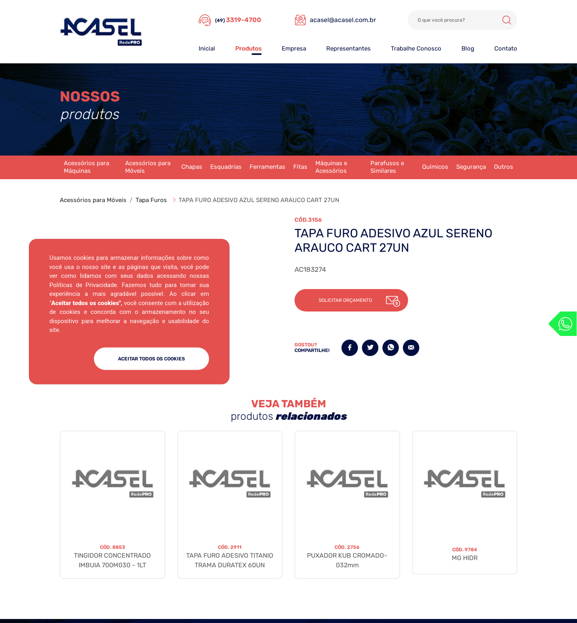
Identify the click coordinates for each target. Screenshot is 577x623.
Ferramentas (267, 166)
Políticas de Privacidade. (83, 284)
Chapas (191, 166)
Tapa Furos (151, 200)
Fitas (300, 166)
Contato (505, 48)
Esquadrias (226, 166)
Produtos (248, 48)
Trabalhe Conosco (416, 48)
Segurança (471, 166)
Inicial (207, 48)
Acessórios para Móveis (148, 167)
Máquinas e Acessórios (331, 167)
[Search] (462, 20)
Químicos (435, 166)
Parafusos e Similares (387, 167)
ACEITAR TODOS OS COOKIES (151, 358)
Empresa (294, 48)
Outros (503, 166)
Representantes (348, 48)
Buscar (506, 20)
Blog (467, 48)
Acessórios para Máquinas (86, 167)
